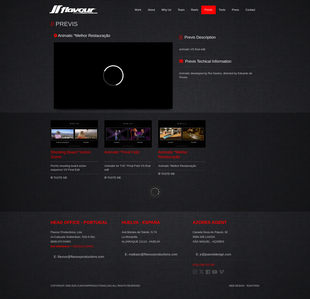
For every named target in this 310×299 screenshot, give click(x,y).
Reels (194, 9)
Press (235, 9)
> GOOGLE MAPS (72, 246)
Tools (222, 9)
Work (138, 9)
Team (181, 9)
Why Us (166, 9)
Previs (208, 9)
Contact (250, 9)
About (151, 9)
